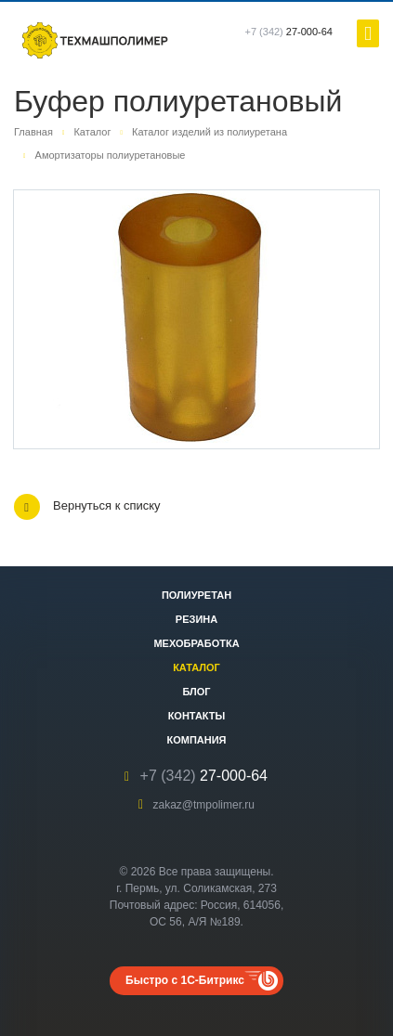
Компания (196, 739)
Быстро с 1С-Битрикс (184, 980)
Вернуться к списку (87, 507)
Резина (196, 619)
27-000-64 (289, 31)
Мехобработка (196, 643)
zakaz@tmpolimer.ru (203, 804)
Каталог (196, 667)
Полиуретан (196, 595)
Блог (196, 691)
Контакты (197, 715)
